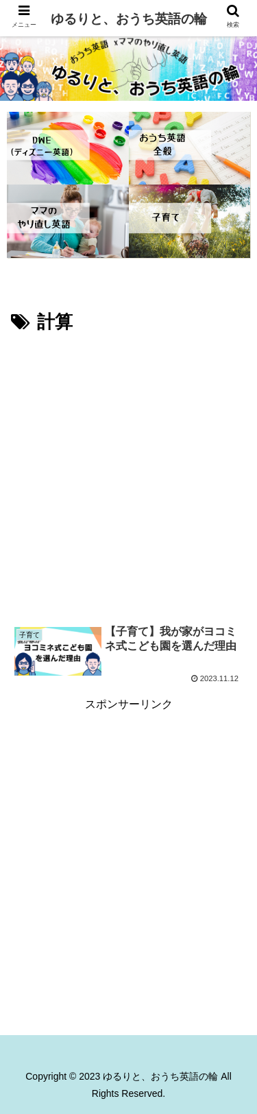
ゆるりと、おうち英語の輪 (129, 19)
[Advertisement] (128, 473)
